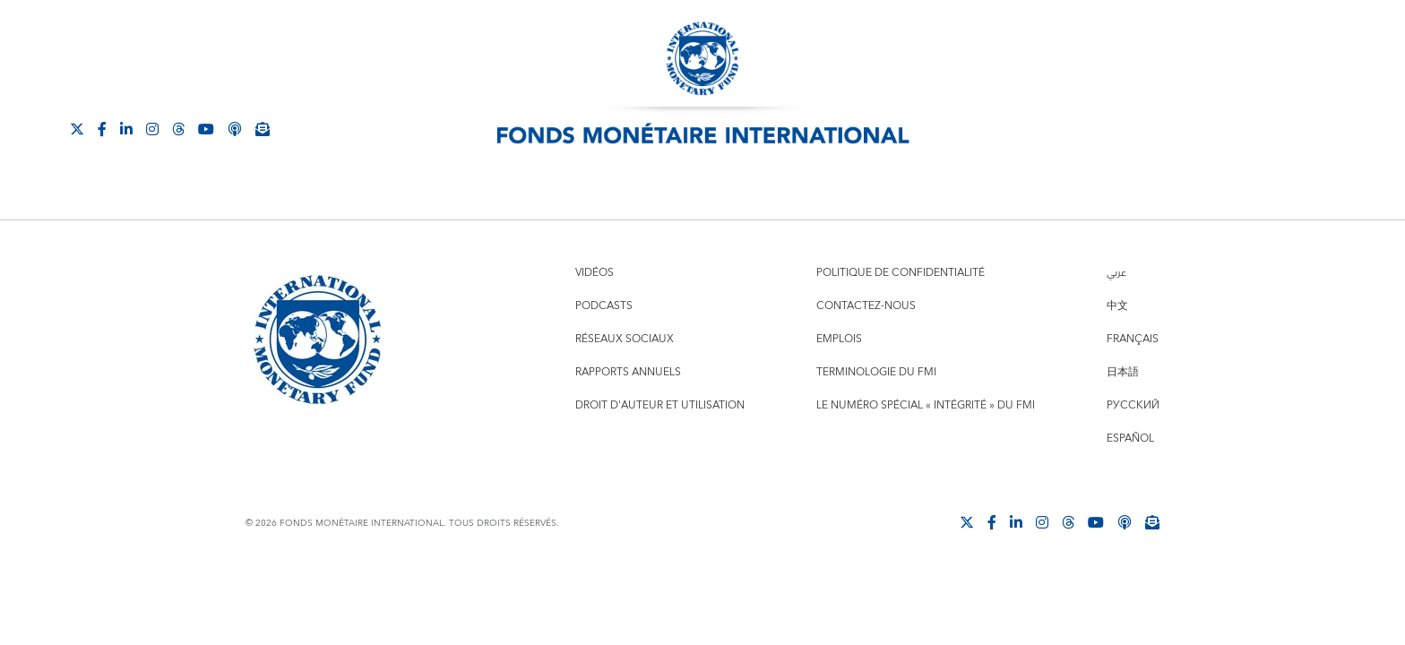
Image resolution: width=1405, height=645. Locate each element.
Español (1130, 438)
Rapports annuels (628, 372)
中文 (1117, 306)
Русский (1133, 405)
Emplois (839, 339)
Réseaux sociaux (624, 339)
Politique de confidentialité (900, 272)
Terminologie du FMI (876, 372)
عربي (1116, 272)
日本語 (1123, 372)
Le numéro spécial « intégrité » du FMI (925, 405)
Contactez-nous (866, 306)
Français (1133, 339)
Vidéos (594, 272)
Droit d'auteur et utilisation (660, 405)
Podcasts (604, 306)
